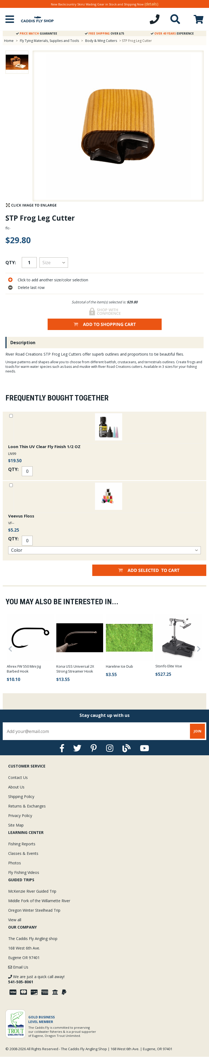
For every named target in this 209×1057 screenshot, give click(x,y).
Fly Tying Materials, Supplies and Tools (49, 40)
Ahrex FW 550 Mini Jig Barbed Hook (24, 669)
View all (14, 919)
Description (22, 343)
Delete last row (31, 287)
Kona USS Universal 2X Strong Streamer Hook (75, 669)
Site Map (16, 825)
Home (9, 40)
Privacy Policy (20, 815)
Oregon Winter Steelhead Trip (34, 910)
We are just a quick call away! (36, 979)
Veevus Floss (21, 516)
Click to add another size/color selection (53, 279)
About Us (16, 787)
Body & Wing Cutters (101, 40)
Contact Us (18, 777)
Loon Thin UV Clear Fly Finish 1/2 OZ (44, 446)
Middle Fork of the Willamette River (39, 900)
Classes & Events (23, 853)
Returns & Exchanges (27, 806)
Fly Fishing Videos (23, 872)
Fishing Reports (21, 843)
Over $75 (104, 33)
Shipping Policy (21, 796)
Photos (14, 862)
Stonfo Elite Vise (168, 666)
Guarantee (36, 33)
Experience (172, 33)
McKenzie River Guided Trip (32, 891)
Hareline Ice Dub (119, 666)
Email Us (18, 967)
